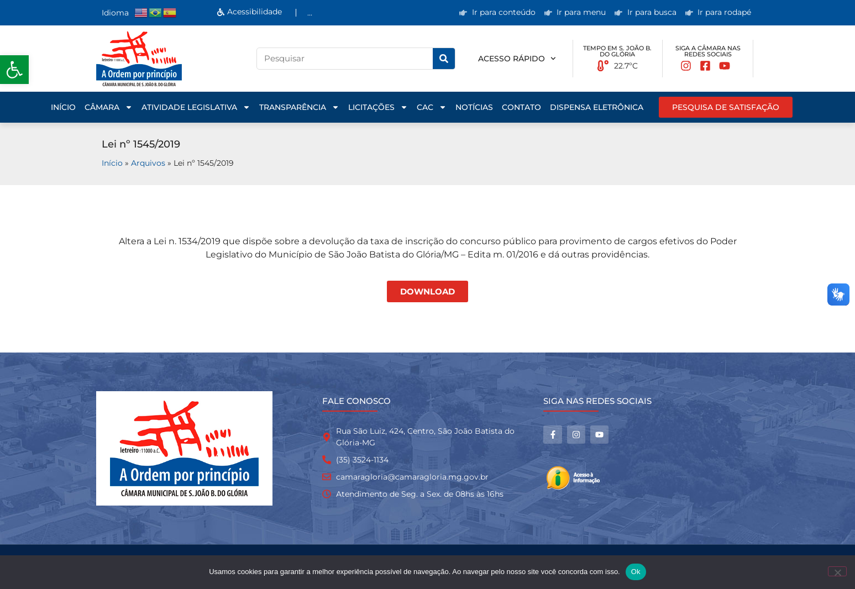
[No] (837, 571)
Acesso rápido (517, 58)
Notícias (474, 107)
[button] (14, 69)
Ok (636, 571)
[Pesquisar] (444, 58)
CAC (432, 107)
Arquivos (148, 163)
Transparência (299, 107)
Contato (521, 107)
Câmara (109, 107)
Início (63, 107)
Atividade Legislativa (195, 107)
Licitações (378, 107)
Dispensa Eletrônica (596, 107)
